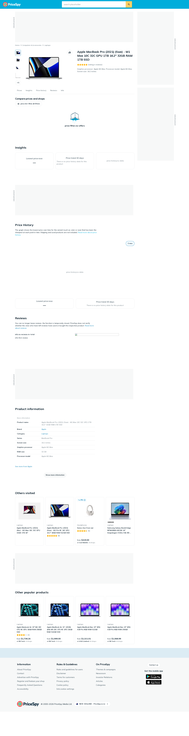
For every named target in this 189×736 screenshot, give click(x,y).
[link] (29, 545)
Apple (44, 453)
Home (17, 45)
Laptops (47, 45)
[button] (18, 82)
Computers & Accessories (32, 45)
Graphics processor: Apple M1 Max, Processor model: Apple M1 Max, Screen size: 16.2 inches (104, 70)
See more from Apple (23, 491)
